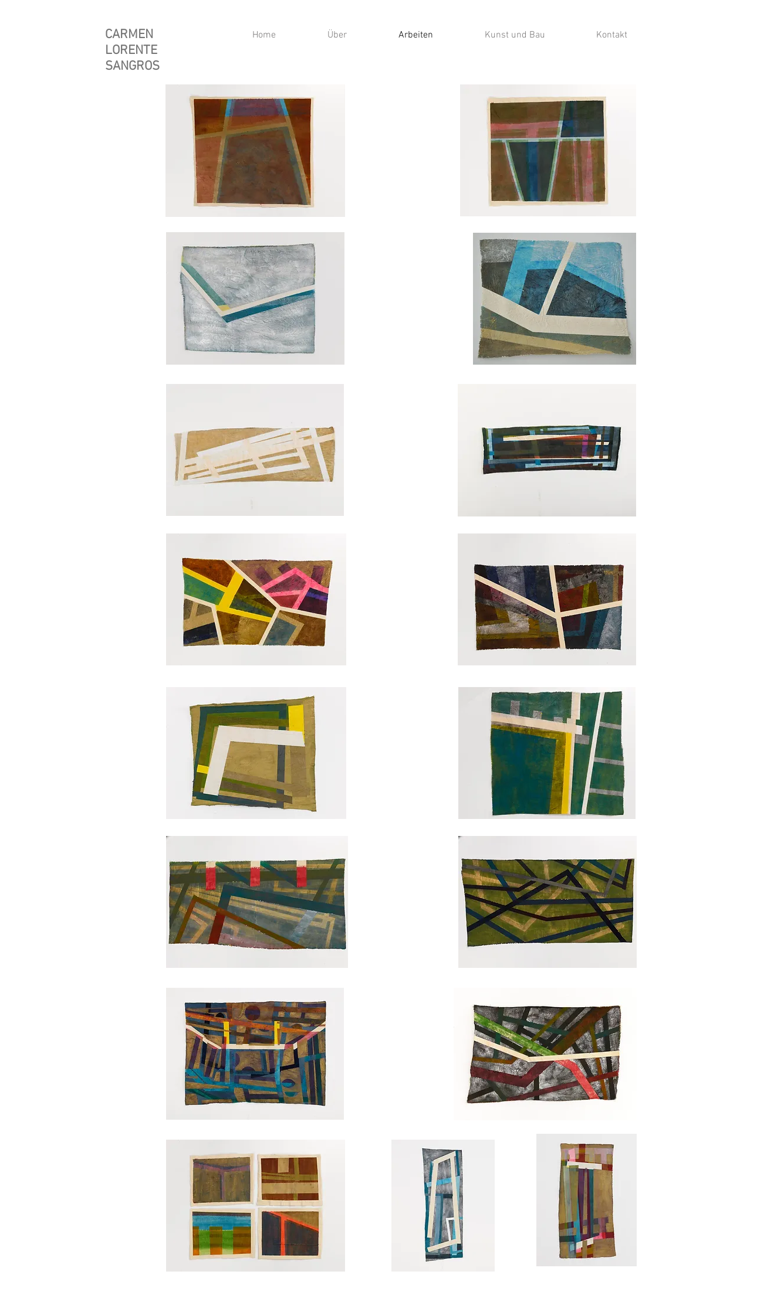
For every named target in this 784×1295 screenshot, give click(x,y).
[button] (498, 35)
